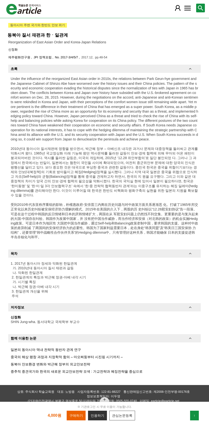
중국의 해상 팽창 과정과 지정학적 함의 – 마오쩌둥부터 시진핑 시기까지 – (67, 357)
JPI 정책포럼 (43, 57)
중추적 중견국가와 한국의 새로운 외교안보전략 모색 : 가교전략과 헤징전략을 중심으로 (77, 371)
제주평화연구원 (19, 57)
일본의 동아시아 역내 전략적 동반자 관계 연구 (46, 350)
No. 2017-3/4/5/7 (67, 57)
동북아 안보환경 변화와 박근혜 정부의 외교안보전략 (50, 364)
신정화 (13, 49)
